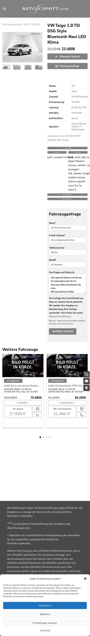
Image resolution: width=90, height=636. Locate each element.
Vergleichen (13, 381)
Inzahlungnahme (67, 198)
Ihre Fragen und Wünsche (67, 283)
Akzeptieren (45, 605)
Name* (67, 227)
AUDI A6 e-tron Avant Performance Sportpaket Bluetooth (23, 385)
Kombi (22, 402)
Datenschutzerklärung (59, 316)
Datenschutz (45, 630)
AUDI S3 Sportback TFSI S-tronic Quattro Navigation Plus (67, 385)
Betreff (67, 264)
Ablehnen (45, 614)
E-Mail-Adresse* (67, 239)
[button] (85, 578)
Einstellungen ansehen (45, 622)
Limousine (66, 402)
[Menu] (4, 9)
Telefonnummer (67, 251)
